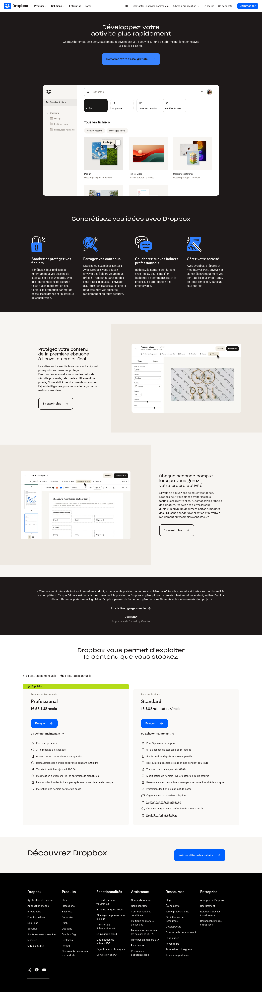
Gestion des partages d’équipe (163, 802)
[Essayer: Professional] (44, 723)
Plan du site (137, 945)
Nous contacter (139, 905)
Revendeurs (172, 943)
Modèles (32, 940)
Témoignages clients (177, 911)
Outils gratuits (35, 945)
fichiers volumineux (111, 273)
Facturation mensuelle (39, 676)
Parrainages (172, 938)
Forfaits (66, 945)
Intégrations (34, 911)
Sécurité (32, 928)
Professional (68, 905)
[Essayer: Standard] (154, 723)
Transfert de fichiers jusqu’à (56, 769)
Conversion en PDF (107, 954)
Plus (64, 900)
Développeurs (173, 926)
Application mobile (38, 905)
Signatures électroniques (110, 949)
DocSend (67, 928)
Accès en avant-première (41, 934)
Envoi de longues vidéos (110, 909)
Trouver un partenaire (178, 955)
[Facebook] (36, 969)
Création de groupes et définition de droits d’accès (174, 808)
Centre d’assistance (142, 900)
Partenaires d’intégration (179, 949)
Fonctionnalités (36, 917)
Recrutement (207, 905)
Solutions (32, 922)
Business (67, 911)
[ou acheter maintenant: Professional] (48, 733)
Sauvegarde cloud (106, 934)
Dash (65, 922)
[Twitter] (29, 969)
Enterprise (67, 917)
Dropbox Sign (69, 934)
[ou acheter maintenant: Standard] (158, 733)
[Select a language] (127, 6)
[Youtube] (44, 969)
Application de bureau (40, 900)
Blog (168, 900)
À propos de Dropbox (212, 900)
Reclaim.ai (68, 940)
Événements (172, 905)
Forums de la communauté (181, 932)
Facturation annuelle (75, 676)
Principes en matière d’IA (145, 939)
